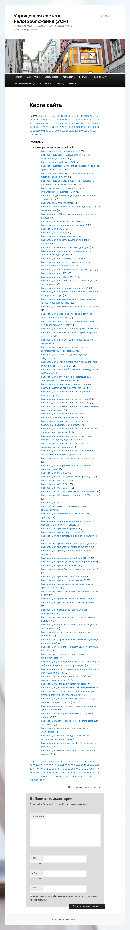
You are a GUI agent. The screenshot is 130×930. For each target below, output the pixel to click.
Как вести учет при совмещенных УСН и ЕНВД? (66, 598)
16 (75, 116)
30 (50, 119)
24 (31, 119)
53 (53, 123)
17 (78, 116)
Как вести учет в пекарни (54, 232)
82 (75, 127)
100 (63, 130)
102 (72, 130)
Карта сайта (69, 77)
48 (37, 123)
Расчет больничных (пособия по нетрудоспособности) (39, 83)
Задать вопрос (51, 77)
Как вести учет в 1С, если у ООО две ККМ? (64, 221)
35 (66, 119)
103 (77, 130)
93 (40, 130)
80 (69, 127)
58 (69, 123)
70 (37, 127)
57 (66, 123)
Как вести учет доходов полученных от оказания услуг (69, 306)
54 (56, 123)
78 (62, 127)
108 (31, 134)
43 (91, 119)
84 (82, 127)
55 (59, 123)
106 (90, 130)
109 (36, 134)
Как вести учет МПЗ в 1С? (55, 473)
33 (59, 119)
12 (62, 116)
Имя (36, 859)
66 (94, 123)
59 (72, 123)
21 (91, 116)
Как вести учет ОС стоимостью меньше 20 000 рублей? (70, 495)
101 (68, 130)
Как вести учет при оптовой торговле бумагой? (66, 547)
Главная (18, 77)
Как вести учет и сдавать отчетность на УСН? (65, 402)
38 (75, 119)
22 (94, 116)
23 (97, 116)
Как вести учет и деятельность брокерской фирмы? (68, 328)
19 (84, 116)
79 (66, 127)
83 (78, 127)
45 (97, 119)
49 (40, 123)
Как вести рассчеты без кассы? (57, 203)
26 (37, 119)
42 (88, 119)
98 (56, 130)
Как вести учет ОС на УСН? (55, 487)
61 (78, 123)
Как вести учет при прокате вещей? (60, 565)
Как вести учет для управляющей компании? (64, 288)
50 (43, 123)
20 (87, 116)
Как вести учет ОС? (51, 502)
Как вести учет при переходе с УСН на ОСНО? (66, 558)
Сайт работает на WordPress (65, 919)
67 (97, 123)
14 (68, 116)
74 (50, 127)
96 (50, 130)
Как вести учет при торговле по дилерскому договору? (70, 602)
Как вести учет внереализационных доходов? (65, 247)
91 (34, 130)
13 (65, 116)
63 (85, 123)
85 (85, 127)
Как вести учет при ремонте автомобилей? (63, 580)
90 (31, 130)
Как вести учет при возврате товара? (60, 532)
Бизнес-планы (33, 77)
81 (72, 127)
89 (97, 127)
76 (56, 127)
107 (94, 130)
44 (94, 119)
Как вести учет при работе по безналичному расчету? (69, 569)
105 (86, 130)
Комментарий (38, 816)
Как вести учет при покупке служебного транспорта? (69, 561)
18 (81, 116)
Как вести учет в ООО (52, 228)
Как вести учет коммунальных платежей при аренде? (69, 458)
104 (81, 130)
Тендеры (73, 83)
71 (40, 127)
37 (72, 119)
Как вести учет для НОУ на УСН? (58, 277)
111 (45, 134)
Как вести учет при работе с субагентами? (63, 576)
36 (69, 119)
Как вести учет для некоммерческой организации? (68, 269)
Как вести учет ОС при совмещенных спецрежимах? (69, 491)
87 (91, 127)
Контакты (83, 77)
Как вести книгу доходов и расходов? (60, 151)
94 (43, 130)
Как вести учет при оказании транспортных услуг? (67, 543)
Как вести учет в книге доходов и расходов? (64, 225)
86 (88, 127)
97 (53, 130)
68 (31, 127)
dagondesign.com (92, 787)
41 (85, 119)
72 (43, 127)
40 (82, 119)
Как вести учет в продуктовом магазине (62, 236)
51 (47, 123)
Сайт (34, 888)
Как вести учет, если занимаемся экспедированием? (69, 687)
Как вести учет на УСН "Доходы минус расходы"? (67, 476)
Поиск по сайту (100, 77)
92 (37, 130)
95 (47, 130)
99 (59, 130)
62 (82, 123)
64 (88, 123)
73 (47, 127)
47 (34, 123)
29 (47, 119)
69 (34, 127)
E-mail (36, 874)
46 (31, 123)
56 (62, 123)
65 (91, 123)
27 (40, 119)
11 (59, 116)
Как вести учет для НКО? (54, 273)
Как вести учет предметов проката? (60, 528)
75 (53, 127)
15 (71, 116)
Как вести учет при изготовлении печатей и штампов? (69, 536)
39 (78, 119)
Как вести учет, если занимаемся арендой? (64, 683)
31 (53, 119)
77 (59, 127)
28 (43, 119)
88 (94, 127)
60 (75, 123)
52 (50, 123)
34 (62, 119)
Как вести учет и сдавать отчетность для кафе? (66, 399)
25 (34, 119)
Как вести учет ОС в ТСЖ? (55, 484)
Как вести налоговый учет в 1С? (58, 162)
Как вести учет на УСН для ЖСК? (59, 480)
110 (40, 134)
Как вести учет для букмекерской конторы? (64, 258)
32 (56, 119)
